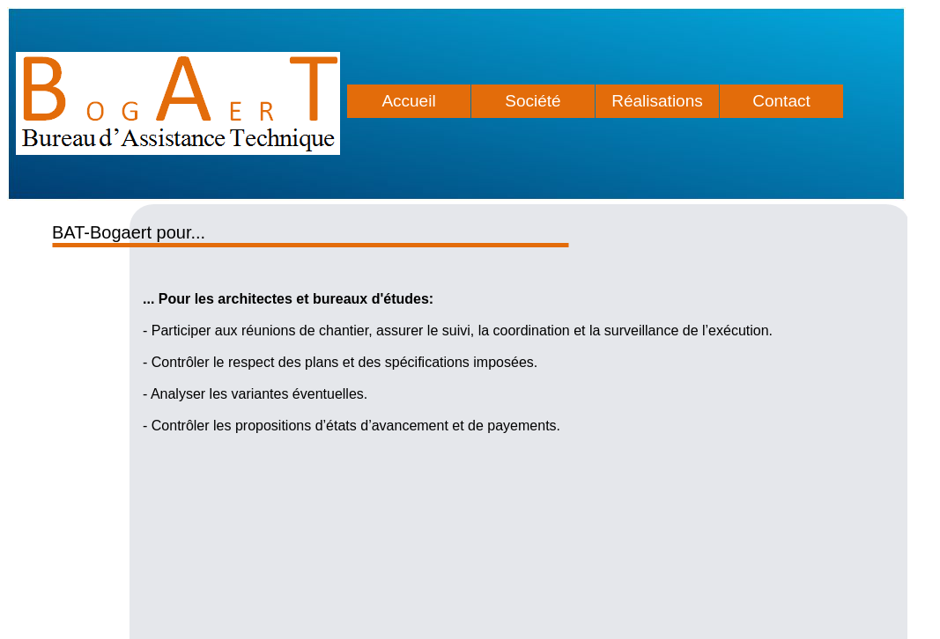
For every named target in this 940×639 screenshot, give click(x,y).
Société (532, 101)
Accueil (408, 101)
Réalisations (657, 101)
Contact (781, 101)
